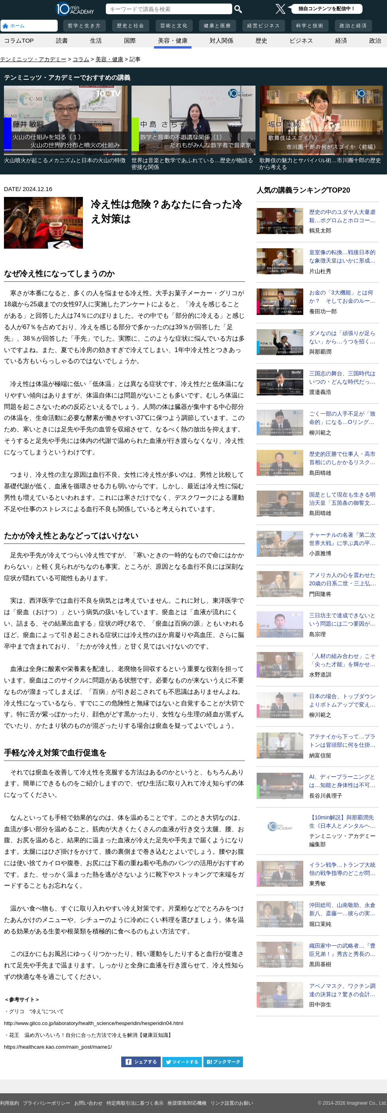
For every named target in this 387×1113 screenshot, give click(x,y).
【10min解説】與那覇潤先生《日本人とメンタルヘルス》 (342, 822)
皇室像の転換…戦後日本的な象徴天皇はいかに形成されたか (342, 257)
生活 (96, 40)
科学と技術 (310, 25)
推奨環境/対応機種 (187, 1103)
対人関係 (221, 40)
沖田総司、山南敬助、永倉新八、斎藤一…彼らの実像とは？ (342, 910)
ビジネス (301, 40)
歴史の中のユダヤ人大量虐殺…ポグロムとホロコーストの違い (342, 217)
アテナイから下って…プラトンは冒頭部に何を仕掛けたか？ (342, 741)
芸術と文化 (174, 25)
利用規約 (9, 1103)
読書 (62, 40)
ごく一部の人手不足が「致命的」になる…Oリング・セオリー (342, 418)
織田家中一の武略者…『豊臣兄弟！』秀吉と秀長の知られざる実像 (342, 950)
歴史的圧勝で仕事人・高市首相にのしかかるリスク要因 (342, 459)
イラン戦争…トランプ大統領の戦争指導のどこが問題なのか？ (342, 869)
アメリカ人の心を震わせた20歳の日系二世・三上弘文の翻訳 (342, 580)
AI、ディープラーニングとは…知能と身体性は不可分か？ (342, 781)
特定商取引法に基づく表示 (135, 1103)
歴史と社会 (131, 25)
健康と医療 (217, 25)
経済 (341, 40)
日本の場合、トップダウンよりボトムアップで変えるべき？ (342, 701)
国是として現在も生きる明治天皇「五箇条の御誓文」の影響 (342, 499)
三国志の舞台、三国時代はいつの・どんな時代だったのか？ (342, 378)
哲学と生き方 (84, 25)
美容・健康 (173, 40)
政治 (375, 40)
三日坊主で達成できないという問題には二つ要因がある (342, 620)
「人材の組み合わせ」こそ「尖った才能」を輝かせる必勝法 (342, 661)
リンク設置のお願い (231, 1103)
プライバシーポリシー (46, 1103)
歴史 (261, 40)
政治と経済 (353, 25)
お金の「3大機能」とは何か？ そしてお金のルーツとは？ (342, 297)
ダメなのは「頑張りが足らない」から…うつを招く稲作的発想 (342, 338)
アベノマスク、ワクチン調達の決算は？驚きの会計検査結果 (342, 991)
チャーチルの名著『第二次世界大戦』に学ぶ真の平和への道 (342, 539)
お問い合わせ (88, 1103)
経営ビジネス (263, 25)
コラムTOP (19, 40)
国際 (130, 40)
